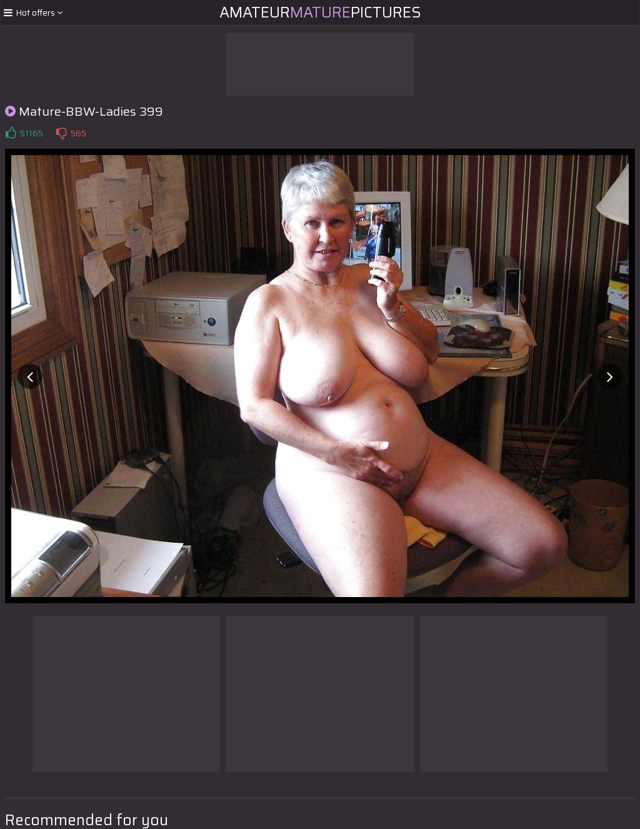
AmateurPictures (320, 12)
